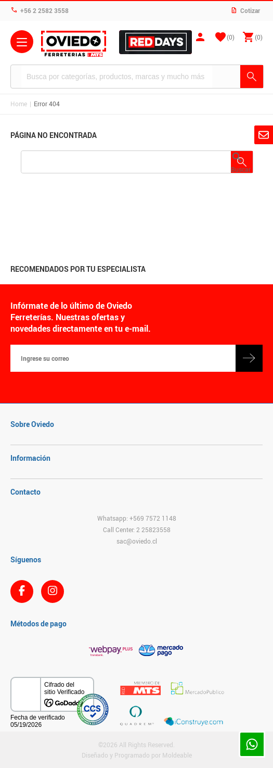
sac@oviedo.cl (136, 541)
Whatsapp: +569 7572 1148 (136, 518)
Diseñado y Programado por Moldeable (137, 755)
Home (18, 103)
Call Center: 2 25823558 (137, 529)
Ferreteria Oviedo (73, 44)
